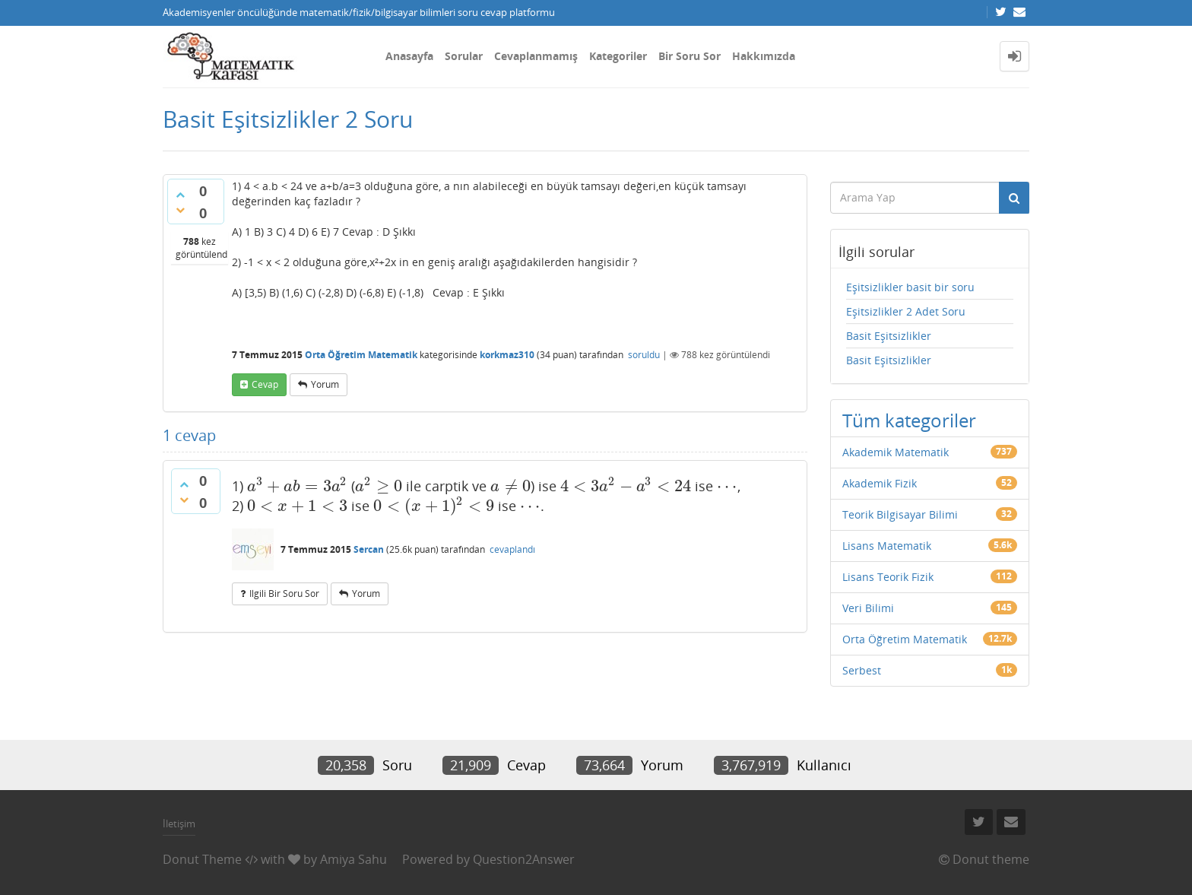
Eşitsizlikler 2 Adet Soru (905, 311)
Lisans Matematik (886, 545)
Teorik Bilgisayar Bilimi (900, 514)
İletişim (179, 823)
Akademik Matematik (895, 452)
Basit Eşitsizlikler (888, 335)
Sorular (464, 56)
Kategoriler (618, 56)
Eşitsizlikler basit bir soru (910, 287)
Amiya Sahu (353, 859)
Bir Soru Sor (689, 56)
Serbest (861, 670)
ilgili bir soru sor (284, 593)
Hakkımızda (763, 56)
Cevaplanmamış (536, 56)
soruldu (644, 354)
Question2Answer (524, 859)
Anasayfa (409, 56)
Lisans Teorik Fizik (888, 577)
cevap (265, 384)
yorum (325, 384)
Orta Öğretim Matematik (361, 354)
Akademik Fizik (879, 483)
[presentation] (297, 486)
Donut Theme (202, 859)
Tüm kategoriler (909, 420)
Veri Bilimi (868, 608)
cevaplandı (512, 549)
